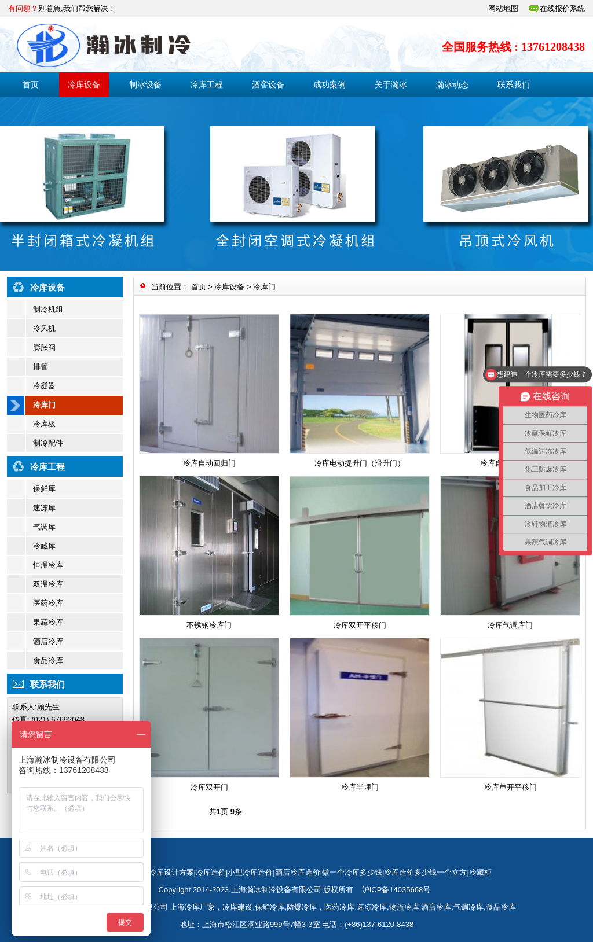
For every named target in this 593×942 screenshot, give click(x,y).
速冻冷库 (372, 907)
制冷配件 (48, 443)
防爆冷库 (302, 907)
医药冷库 (48, 603)
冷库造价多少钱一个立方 (425, 872)
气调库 (44, 526)
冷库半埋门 (360, 787)
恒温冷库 (48, 565)
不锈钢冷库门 (209, 625)
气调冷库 (468, 907)
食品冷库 (48, 660)
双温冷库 (48, 584)
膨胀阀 (44, 347)
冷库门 (44, 404)
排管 (40, 366)
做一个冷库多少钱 (352, 872)
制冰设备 (145, 84)
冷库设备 (84, 84)
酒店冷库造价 (297, 872)
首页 (31, 84)
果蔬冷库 (48, 622)
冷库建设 (237, 907)
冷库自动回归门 (209, 463)
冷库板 (44, 424)
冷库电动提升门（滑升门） (359, 463)
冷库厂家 (200, 907)
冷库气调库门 (510, 625)
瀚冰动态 (452, 84)
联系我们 (513, 84)
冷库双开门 (209, 787)
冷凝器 (44, 385)
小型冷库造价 (250, 872)
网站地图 (503, 8)
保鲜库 (44, 488)
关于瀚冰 (391, 84)
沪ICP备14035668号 (396, 889)
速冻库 (44, 507)
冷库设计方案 (171, 872)
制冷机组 (48, 309)
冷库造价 (211, 872)
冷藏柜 (480, 872)
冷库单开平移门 (510, 787)
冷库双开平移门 (360, 625)
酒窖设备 (268, 84)
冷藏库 (44, 546)
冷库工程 (207, 84)
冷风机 (44, 328)
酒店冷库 (48, 641)
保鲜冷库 (270, 907)
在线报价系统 (562, 8)
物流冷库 (404, 907)
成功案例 (329, 84)
